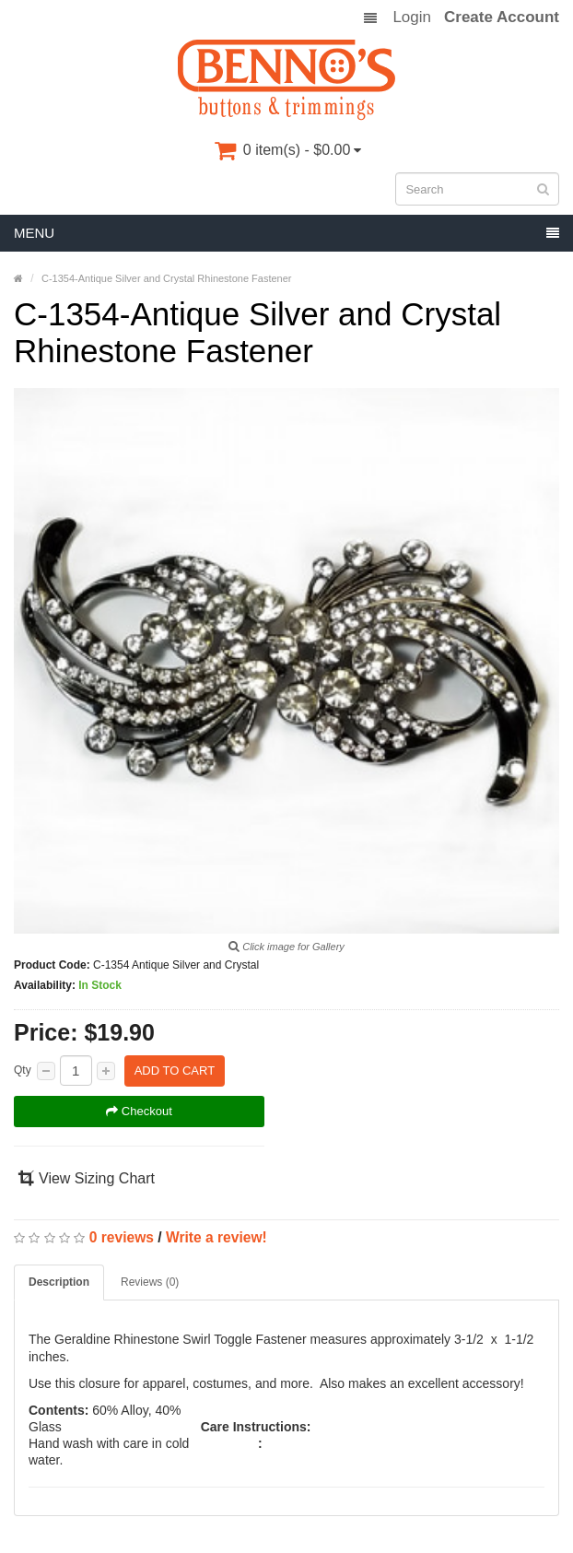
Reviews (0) (150, 1282)
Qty (22, 1070)
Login (411, 17)
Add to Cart (174, 1070)
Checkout (139, 1111)
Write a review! (216, 1237)
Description (59, 1282)
